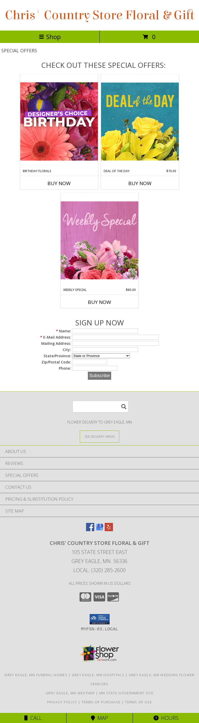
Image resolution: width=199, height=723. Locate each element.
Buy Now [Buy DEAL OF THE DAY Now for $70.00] (140, 183)
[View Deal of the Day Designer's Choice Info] (140, 121)
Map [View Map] (99, 717)
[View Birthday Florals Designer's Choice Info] (59, 121)
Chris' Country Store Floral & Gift (99, 15)
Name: (63, 330)
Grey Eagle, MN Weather (70, 693)
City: (67, 349)
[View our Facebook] (90, 529)
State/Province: (57, 355)
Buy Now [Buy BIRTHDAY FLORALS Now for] (59, 183)
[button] (100, 619)
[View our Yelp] (109, 529)
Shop (50, 36)
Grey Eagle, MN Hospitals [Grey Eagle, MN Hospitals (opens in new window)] (98, 675)
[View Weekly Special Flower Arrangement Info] (99, 240)
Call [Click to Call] (33, 717)
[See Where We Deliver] (99, 436)
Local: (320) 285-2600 (99, 570)
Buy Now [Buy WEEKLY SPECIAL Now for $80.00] (99, 302)
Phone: (65, 368)
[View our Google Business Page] (99, 529)
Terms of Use (138, 702)
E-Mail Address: (55, 337)
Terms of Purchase (100, 702)
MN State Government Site (126, 693)
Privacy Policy (62, 702)
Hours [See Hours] (166, 717)
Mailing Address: (56, 343)
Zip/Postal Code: (56, 362)
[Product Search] (101, 406)
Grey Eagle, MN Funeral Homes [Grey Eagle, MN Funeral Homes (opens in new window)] (35, 675)
